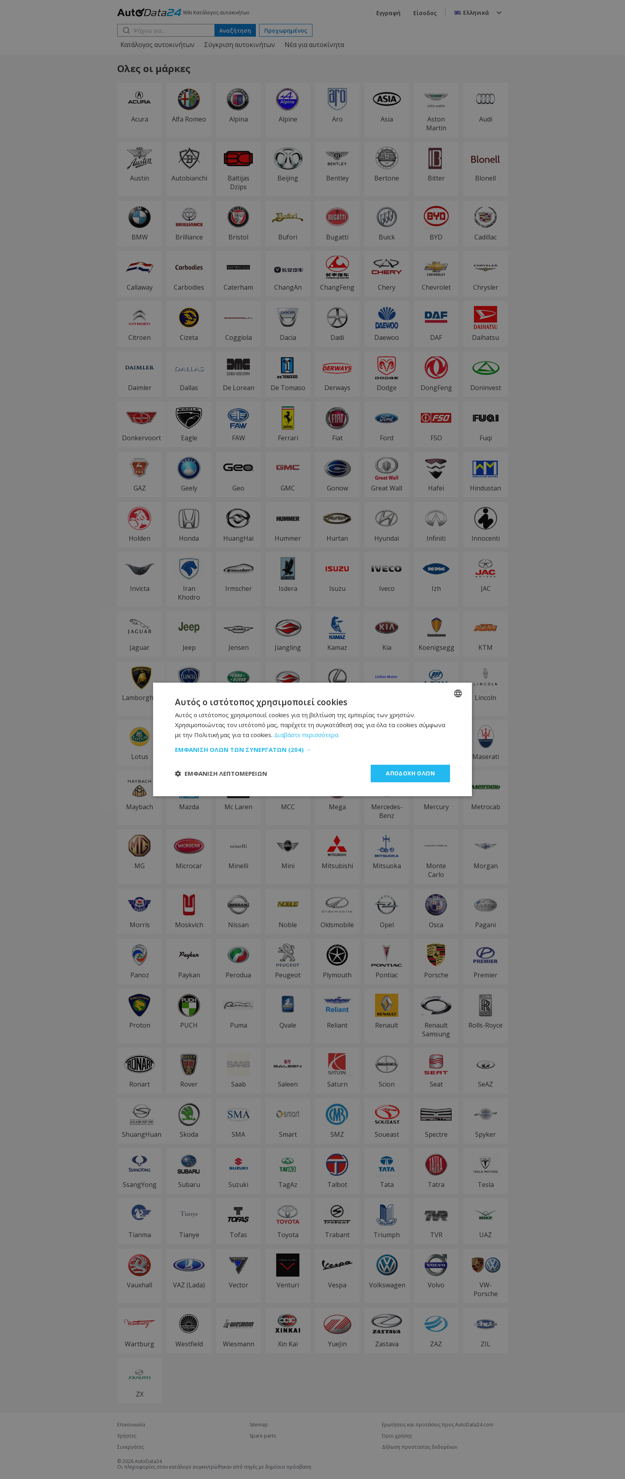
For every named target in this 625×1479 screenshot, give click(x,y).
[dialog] (312, 739)
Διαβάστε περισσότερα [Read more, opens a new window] (306, 735)
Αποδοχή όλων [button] (410, 773)
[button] (312, 749)
